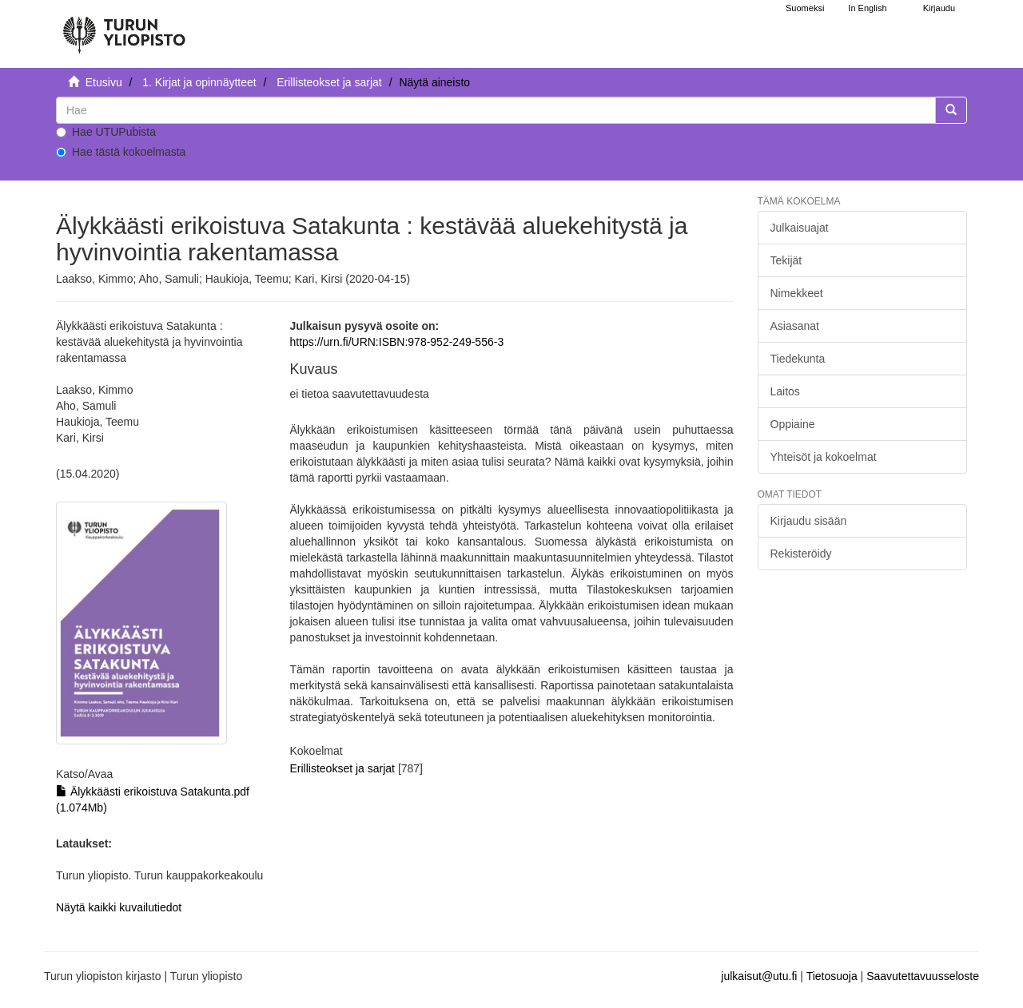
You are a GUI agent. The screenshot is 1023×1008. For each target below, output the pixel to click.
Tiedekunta (798, 358)
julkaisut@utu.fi (759, 976)
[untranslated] (496, 110)
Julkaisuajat (799, 227)
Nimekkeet (796, 293)
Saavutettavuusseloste (922, 976)
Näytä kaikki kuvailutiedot (118, 907)
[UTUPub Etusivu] (124, 28)
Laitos (785, 391)
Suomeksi (805, 8)
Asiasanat (794, 325)
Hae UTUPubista (106, 131)
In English (867, 8)
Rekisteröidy (801, 553)
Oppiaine (792, 424)
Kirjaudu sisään (808, 520)
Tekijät (786, 260)
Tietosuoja (832, 976)
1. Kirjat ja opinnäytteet (199, 82)
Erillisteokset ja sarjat (329, 82)
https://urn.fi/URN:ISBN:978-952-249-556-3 (396, 341)
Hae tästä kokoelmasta (120, 151)
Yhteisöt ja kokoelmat (823, 456)
